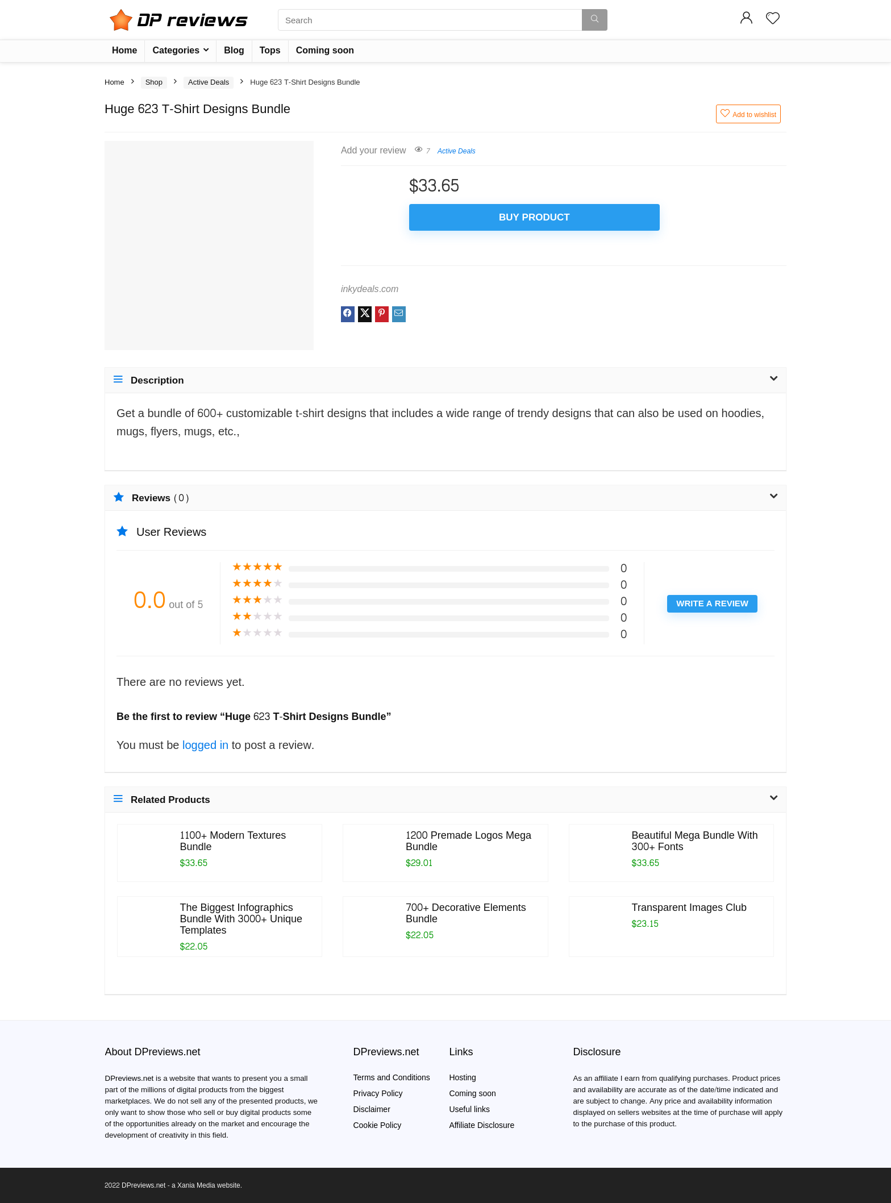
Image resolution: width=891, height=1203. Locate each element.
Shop (154, 83)
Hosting (462, 1078)
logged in (207, 745)
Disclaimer (371, 1109)
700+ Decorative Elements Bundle (466, 913)
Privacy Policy (377, 1094)
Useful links (469, 1109)
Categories (175, 50)
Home (124, 50)
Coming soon (325, 50)
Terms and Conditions (391, 1078)
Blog (234, 50)
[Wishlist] (773, 19)
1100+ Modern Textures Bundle (233, 841)
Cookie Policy (377, 1125)
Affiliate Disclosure (481, 1125)
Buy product (474, 217)
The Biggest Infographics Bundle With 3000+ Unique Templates (241, 919)
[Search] (594, 20)
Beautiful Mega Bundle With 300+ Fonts (695, 841)
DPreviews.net (129, 1078)
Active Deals (208, 83)
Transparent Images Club (689, 907)
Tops (270, 50)
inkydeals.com (369, 289)
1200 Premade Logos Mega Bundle (468, 841)
